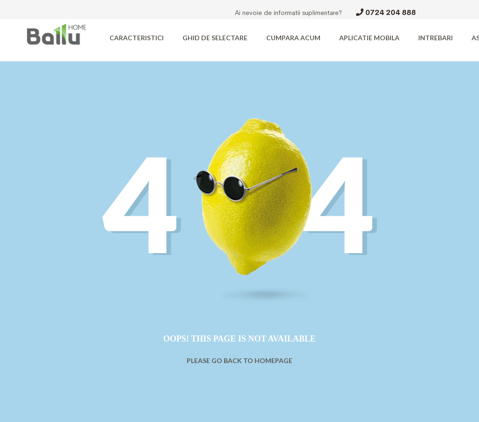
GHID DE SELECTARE (214, 38)
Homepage (273, 360)
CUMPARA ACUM (293, 38)
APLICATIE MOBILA (369, 38)
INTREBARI (435, 38)
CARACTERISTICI (136, 38)
